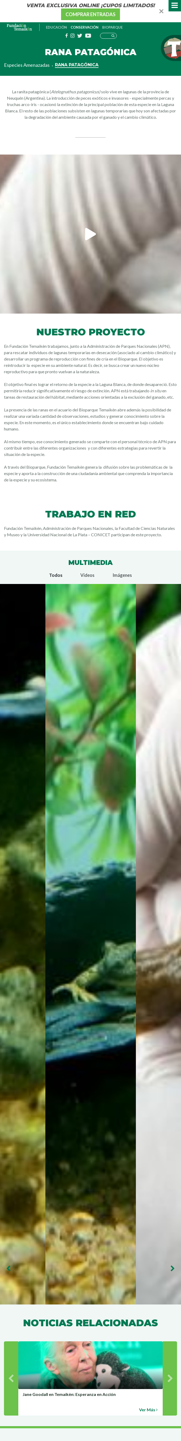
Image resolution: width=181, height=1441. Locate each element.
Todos (55, 575)
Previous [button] (8, 1268)
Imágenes (122, 575)
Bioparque (112, 27)
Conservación (84, 27)
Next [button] (172, 1268)
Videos (87, 575)
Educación (56, 27)
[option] (90, 234)
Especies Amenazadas (27, 65)
